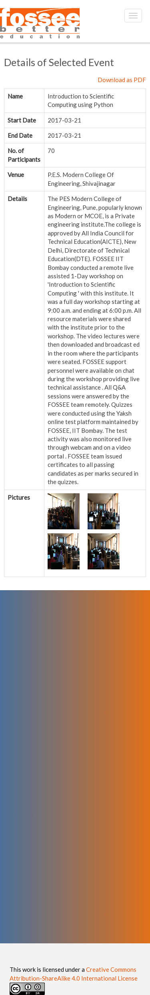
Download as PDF (122, 79)
